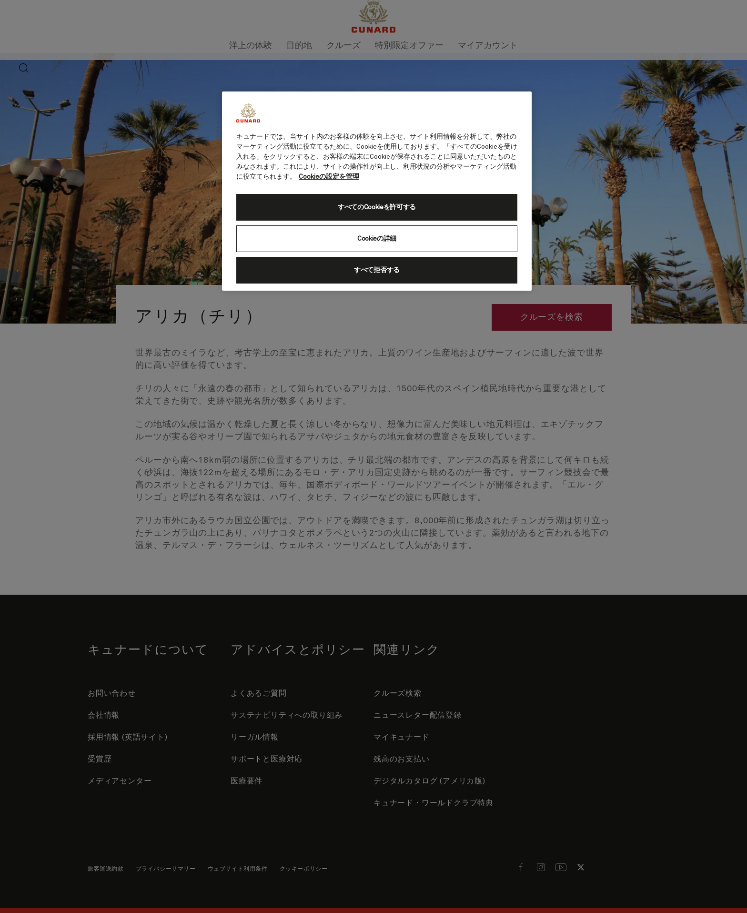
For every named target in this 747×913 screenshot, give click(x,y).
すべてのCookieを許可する (377, 207)
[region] (377, 191)
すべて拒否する (377, 270)
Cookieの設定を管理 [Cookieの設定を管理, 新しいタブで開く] (329, 176)
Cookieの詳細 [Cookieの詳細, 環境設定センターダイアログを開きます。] (376, 238)
